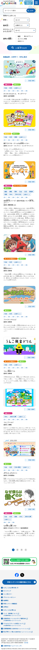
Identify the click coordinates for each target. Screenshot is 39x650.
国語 (5, 192)
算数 (10, 192)
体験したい (7, 84)
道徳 (15, 137)
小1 (5, 91)
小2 (9, 91)
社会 (5, 88)
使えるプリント (28, 36)
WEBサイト (21, 41)
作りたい (7, 133)
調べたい (16, 84)
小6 (26, 91)
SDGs (10, 194)
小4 (18, 91)
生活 (10, 88)
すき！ (30, 80)
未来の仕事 (13, 417)
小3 (13, 91)
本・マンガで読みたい (19, 186)
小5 (22, 91)
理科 (15, 192)
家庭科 (31, 192)
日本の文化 (18, 194)
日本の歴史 (17, 468)
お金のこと (17, 88)
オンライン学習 (22, 39)
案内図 (26, 643)
